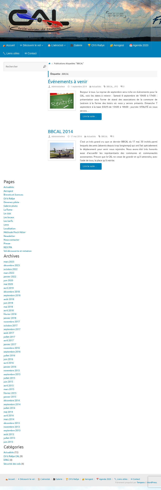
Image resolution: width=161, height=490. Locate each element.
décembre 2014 (12, 400)
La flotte (8, 209)
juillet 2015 (9, 378)
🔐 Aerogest (87, 479)
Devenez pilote (11, 202)
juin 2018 (8, 303)
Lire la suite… (91, 116)
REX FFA (8, 247)
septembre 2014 (12, 404)
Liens (6, 224)
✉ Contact (135, 479)
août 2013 (9, 434)
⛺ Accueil (10, 479)
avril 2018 (9, 310)
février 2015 (10, 393)
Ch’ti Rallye (9, 198)
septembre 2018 (12, 295)
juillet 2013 (9, 438)
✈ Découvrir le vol (26, 479)
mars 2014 (9, 419)
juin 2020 (8, 280)
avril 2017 (9, 340)
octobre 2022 (11, 269)
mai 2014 (8, 411)
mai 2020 (8, 284)
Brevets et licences (13, 194)
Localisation (9, 228)
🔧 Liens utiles (120, 479)
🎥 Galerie (57, 479)
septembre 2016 (12, 351)
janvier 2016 (10, 366)
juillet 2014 (9, 408)
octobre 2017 (11, 325)
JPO (116, 86)
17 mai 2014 (76, 136)
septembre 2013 (12, 430)
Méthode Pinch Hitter (15, 232)
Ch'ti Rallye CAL (11, 456)
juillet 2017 (9, 336)
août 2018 (9, 299)
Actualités (96, 86)
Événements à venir (67, 81)
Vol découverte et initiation (18, 251)
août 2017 (9, 333)
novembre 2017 (12, 321)
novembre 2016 (12, 348)
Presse (7, 243)
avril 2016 (9, 363)
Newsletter (9, 236)
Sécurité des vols (12, 463)
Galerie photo (11, 206)
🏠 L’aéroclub (44, 479)
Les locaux (9, 217)
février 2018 (10, 314)
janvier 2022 (10, 276)
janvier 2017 (10, 344)
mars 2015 (9, 389)
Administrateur (58, 86)
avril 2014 (9, 415)
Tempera (141, 482)
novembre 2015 (12, 370)
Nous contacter (11, 239)
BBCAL (110, 86)
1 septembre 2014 (79, 86)
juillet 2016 (9, 355)
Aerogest (8, 191)
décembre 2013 (12, 423)
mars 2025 (9, 261)
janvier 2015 (10, 396)
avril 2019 (9, 288)
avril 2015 (9, 385)
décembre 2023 (12, 265)
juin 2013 (8, 441)
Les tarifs (8, 221)
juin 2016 (8, 359)
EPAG (6, 460)
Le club (7, 213)
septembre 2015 (12, 374)
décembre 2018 (12, 291)
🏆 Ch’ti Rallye (72, 479)
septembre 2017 (12, 329)
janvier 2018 (10, 318)
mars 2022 (9, 273)
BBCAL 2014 (60, 131)
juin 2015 (8, 381)
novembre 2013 (12, 426)
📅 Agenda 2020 (103, 479)
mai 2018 (8, 306)
